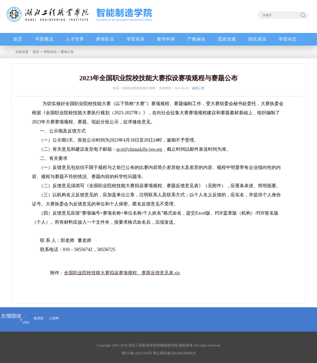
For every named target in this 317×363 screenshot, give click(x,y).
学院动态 (50, 52)
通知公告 (67, 52)
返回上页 (198, 88)
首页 (35, 52)
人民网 (54, 318)
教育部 (39, 318)
